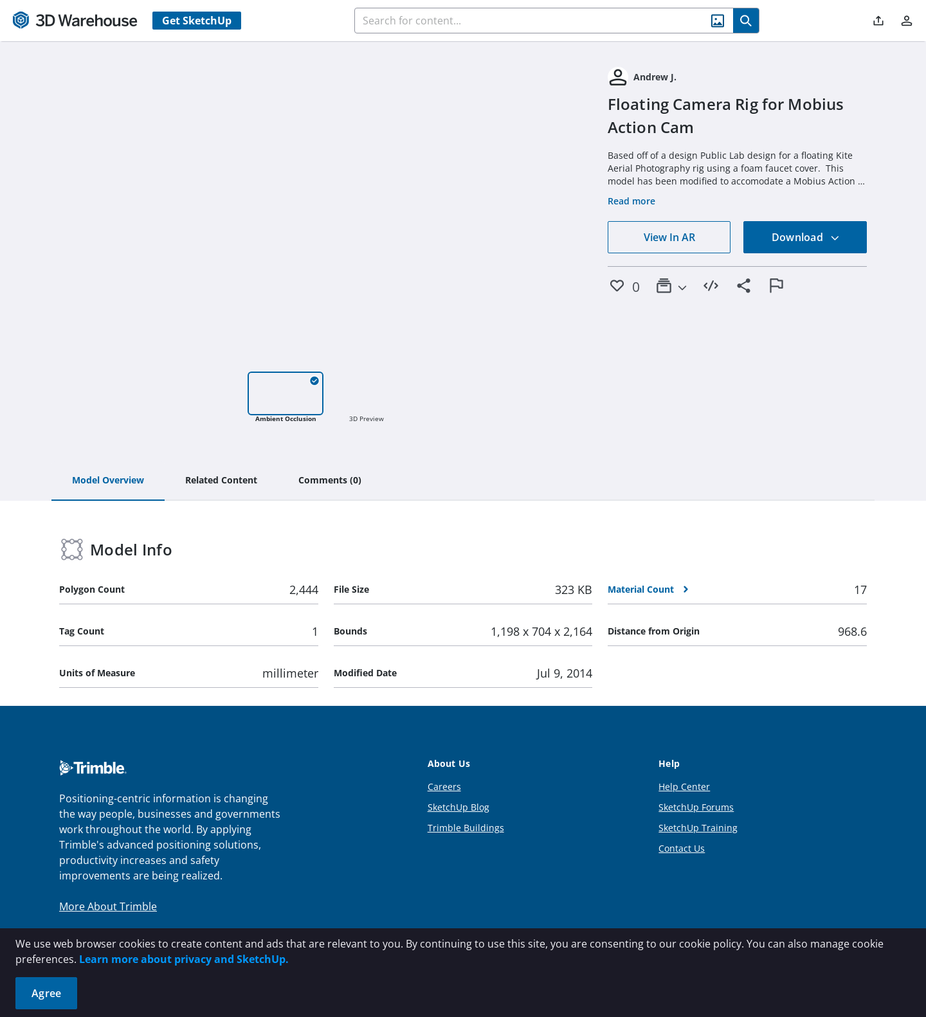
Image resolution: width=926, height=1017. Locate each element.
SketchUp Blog (458, 807)
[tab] (108, 481)
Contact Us (681, 848)
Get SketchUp (197, 21)
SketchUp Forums (696, 807)
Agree (46, 993)
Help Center (684, 786)
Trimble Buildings (466, 828)
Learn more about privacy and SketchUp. (184, 959)
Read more (631, 201)
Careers (444, 786)
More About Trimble (108, 906)
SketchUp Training (698, 828)
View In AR (669, 237)
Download (806, 237)
